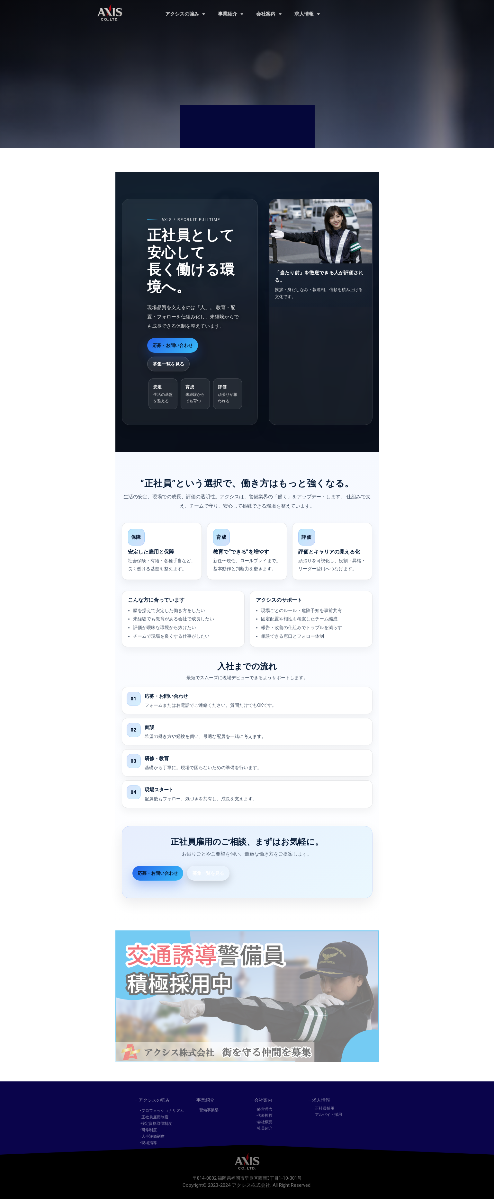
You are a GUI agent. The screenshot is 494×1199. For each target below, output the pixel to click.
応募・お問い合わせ (172, 345)
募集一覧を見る (168, 364)
